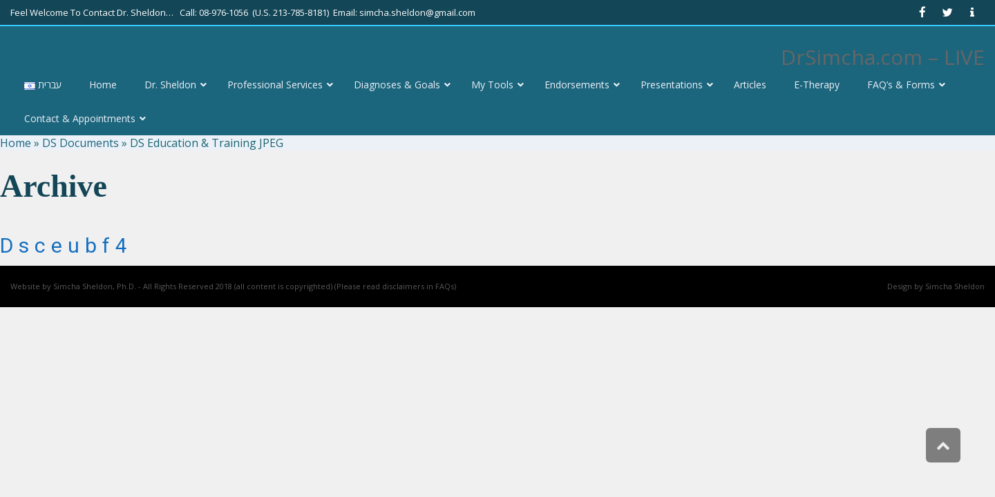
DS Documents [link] (80, 142)
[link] (922, 12)
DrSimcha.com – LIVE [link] (883, 57)
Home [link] (15, 142)
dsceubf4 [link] (66, 245)
